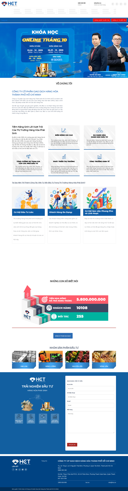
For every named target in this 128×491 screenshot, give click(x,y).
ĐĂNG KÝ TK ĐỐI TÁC (119, 20)
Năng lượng (51, 366)
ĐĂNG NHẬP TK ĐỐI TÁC (101, 20)
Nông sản (104, 366)
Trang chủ (44, 461)
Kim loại (24, 366)
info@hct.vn (97, 3)
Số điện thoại (71, 393)
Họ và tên (70, 384)
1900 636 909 (82, 3)
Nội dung (69, 409)
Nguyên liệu (77, 366)
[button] (108, 75)
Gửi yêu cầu (72, 444)
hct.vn (87, 482)
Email (68, 401)
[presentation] (80, 438)
